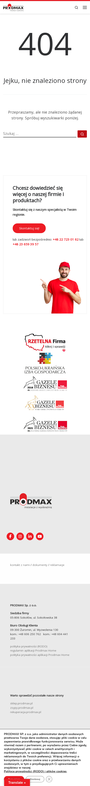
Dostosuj (35, 779)
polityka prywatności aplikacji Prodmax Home (39, 655)
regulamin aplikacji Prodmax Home (33, 650)
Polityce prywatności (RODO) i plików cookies (35, 771)
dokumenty (39, 565)
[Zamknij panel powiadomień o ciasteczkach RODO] (49, 779)
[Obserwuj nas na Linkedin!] (30, 536)
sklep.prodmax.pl (21, 703)
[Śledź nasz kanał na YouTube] (39, 536)
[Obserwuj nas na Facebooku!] (10, 536)
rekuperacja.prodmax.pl (25, 712)
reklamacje (57, 565)
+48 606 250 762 (29, 634)
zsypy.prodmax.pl (21, 708)
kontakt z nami (20, 565)
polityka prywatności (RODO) (28, 646)
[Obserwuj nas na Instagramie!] (20, 536)
